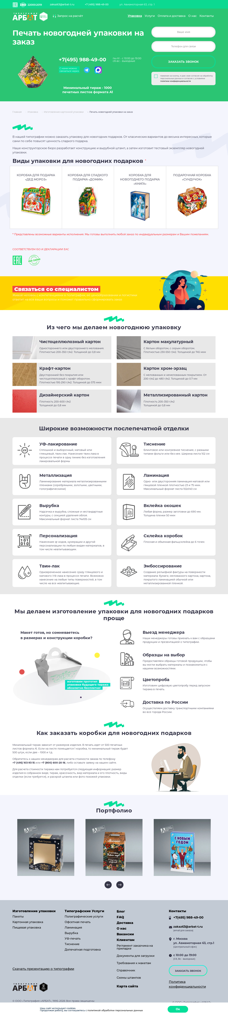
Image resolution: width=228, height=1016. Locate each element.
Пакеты (18, 916)
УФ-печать (73, 938)
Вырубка (71, 933)
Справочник (126, 970)
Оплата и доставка (171, 16)
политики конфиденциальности (175, 81)
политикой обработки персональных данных (115, 1010)
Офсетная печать (77, 922)
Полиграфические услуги (84, 916)
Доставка (125, 923)
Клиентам (125, 940)
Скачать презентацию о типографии (43, 969)
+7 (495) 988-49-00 (96, 4)
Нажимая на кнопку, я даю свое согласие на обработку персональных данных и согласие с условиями (186, 78)
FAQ (120, 917)
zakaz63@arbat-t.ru (62, 4)
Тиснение (72, 944)
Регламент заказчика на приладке (135, 947)
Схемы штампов (129, 977)
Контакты (207, 16)
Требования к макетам (134, 963)
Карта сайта (127, 986)
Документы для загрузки (135, 955)
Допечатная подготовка (83, 949)
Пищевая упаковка (26, 927)
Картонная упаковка (27, 922)
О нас (192, 16)
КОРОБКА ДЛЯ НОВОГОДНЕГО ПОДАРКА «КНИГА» (140, 179)
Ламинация (73, 927)
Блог (121, 911)
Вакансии (125, 934)
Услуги (150, 16)
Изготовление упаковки (34, 911)
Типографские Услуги (84, 911)
